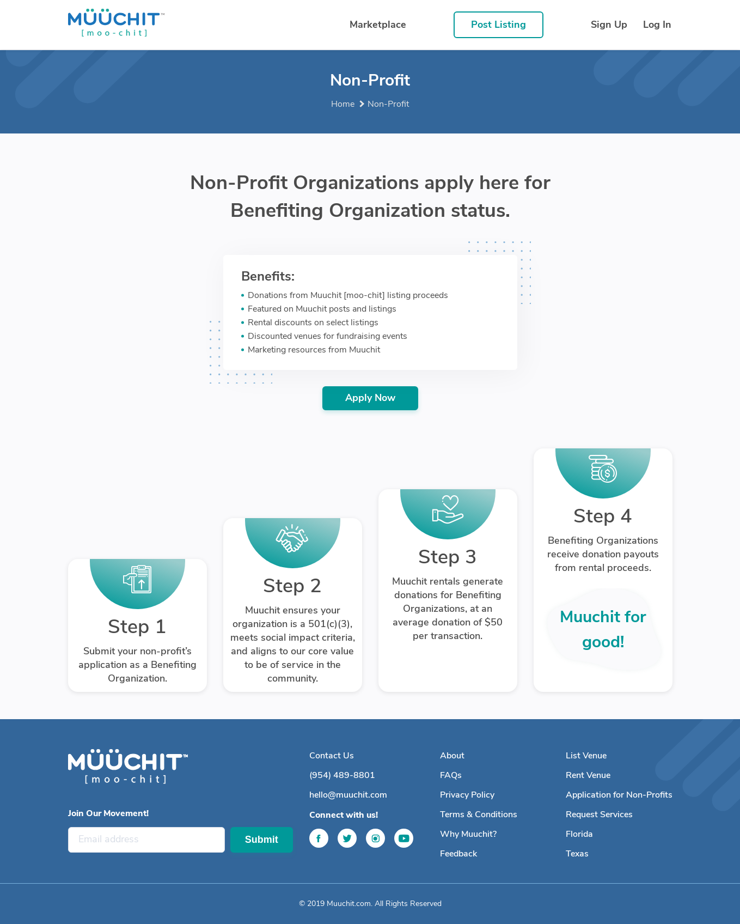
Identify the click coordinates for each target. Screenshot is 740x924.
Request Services (599, 814)
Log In (657, 24)
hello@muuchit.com (348, 795)
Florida (579, 834)
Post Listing (498, 24)
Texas (577, 854)
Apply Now (370, 397)
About (452, 756)
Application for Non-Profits (619, 795)
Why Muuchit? (468, 834)
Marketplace (378, 24)
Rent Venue (588, 775)
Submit (261, 839)
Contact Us (331, 756)
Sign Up (609, 24)
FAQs (451, 775)
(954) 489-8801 (342, 775)
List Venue (586, 756)
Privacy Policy (467, 795)
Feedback (458, 854)
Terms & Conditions (478, 814)
